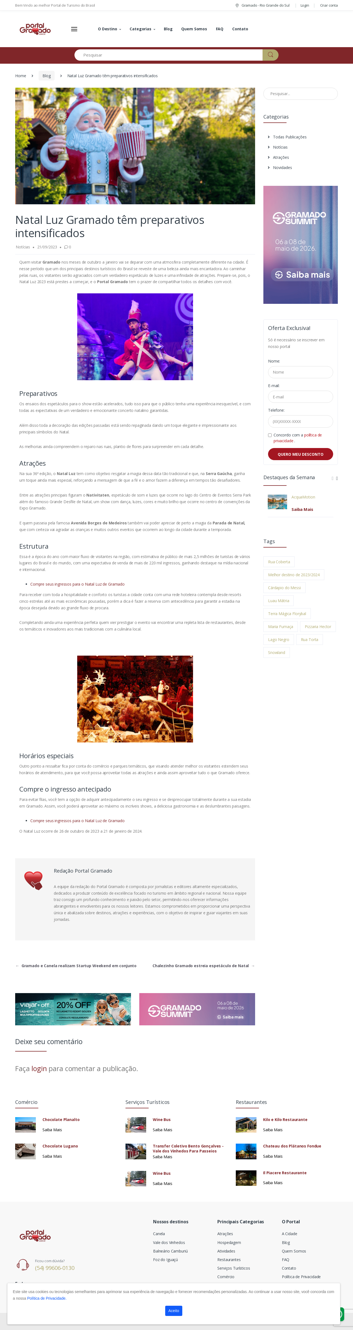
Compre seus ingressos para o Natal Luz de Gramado (77, 584)
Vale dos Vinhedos (169, 1242)
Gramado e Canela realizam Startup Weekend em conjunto (76, 965)
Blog (168, 28)
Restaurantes (228, 1259)
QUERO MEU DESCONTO (300, 454)
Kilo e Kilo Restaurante (285, 1119)
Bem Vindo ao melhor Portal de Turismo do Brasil (55, 5)
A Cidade (289, 1233)
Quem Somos (194, 28)
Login (305, 5)
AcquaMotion (303, 497)
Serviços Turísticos (233, 1268)
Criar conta (329, 5)
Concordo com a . (298, 437)
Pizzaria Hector (318, 626)
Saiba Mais (302, 509)
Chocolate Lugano (60, 1146)
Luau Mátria (278, 600)
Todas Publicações (287, 137)
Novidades (280, 167)
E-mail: (274, 385)
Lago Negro (278, 639)
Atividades (226, 1251)
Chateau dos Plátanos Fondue (292, 1146)
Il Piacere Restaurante (285, 1172)
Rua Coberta (279, 561)
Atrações (278, 157)
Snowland (276, 652)
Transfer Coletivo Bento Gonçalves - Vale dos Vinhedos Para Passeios (188, 1149)
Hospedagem (229, 1242)
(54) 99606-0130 (54, 1268)
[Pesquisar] (168, 55)
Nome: (274, 361)
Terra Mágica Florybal (287, 613)
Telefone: (276, 410)
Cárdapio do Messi (284, 587)
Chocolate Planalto (60, 1119)
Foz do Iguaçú (165, 1259)
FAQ (220, 28)
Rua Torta (310, 639)
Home (20, 75)
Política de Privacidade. (46, 1298)
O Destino (107, 28)
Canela (159, 1233)
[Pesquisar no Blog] (300, 94)
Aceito (174, 1310)
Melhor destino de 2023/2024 (294, 574)
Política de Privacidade (301, 1276)
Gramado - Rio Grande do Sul (262, 5)
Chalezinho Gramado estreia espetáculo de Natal (204, 965)
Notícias (278, 147)
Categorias (140, 28)
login (39, 1068)
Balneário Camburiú (170, 1251)
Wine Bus (162, 1119)
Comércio (225, 1276)
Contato (240, 28)
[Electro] (36, 29)
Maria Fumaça (280, 626)
